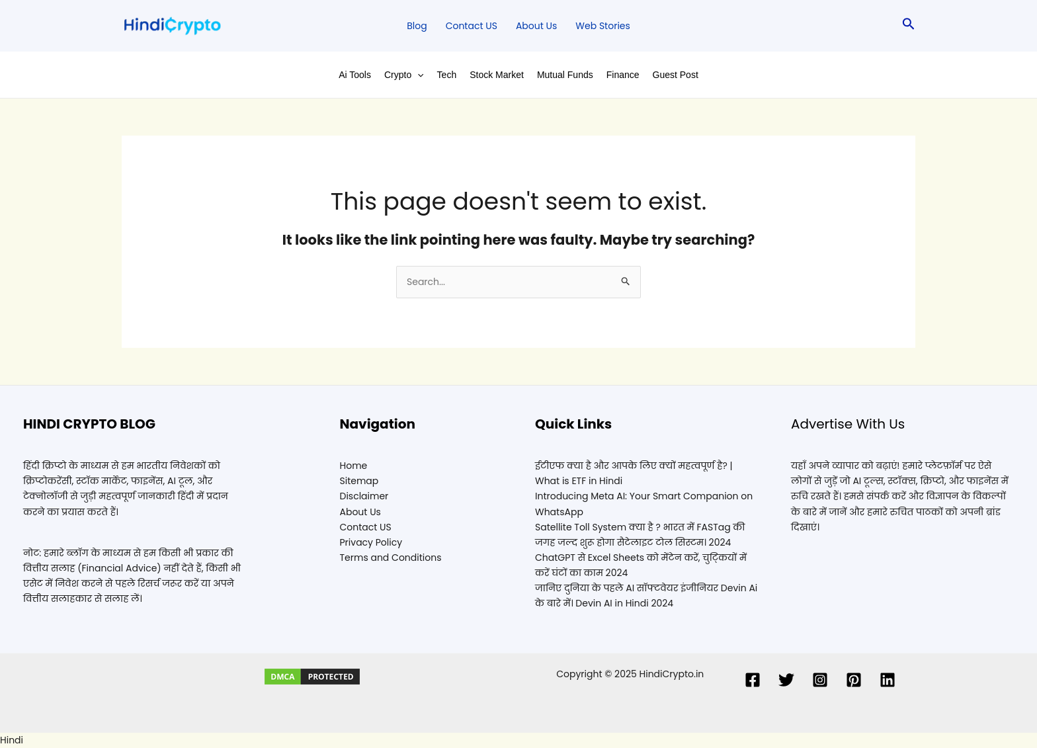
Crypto (404, 75)
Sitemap (359, 480)
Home (354, 465)
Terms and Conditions (391, 557)
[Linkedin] (887, 680)
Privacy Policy (371, 542)
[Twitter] (786, 680)
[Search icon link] (908, 26)
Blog (417, 25)
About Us (536, 25)
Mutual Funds (565, 74)
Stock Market (497, 74)
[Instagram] (820, 680)
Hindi (11, 740)
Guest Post (675, 74)
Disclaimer (364, 496)
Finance (623, 74)
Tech (447, 74)
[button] (518, 740)
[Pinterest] (854, 680)
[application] (417, 75)
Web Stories (602, 25)
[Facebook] (753, 680)
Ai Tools (355, 74)
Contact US (471, 25)
